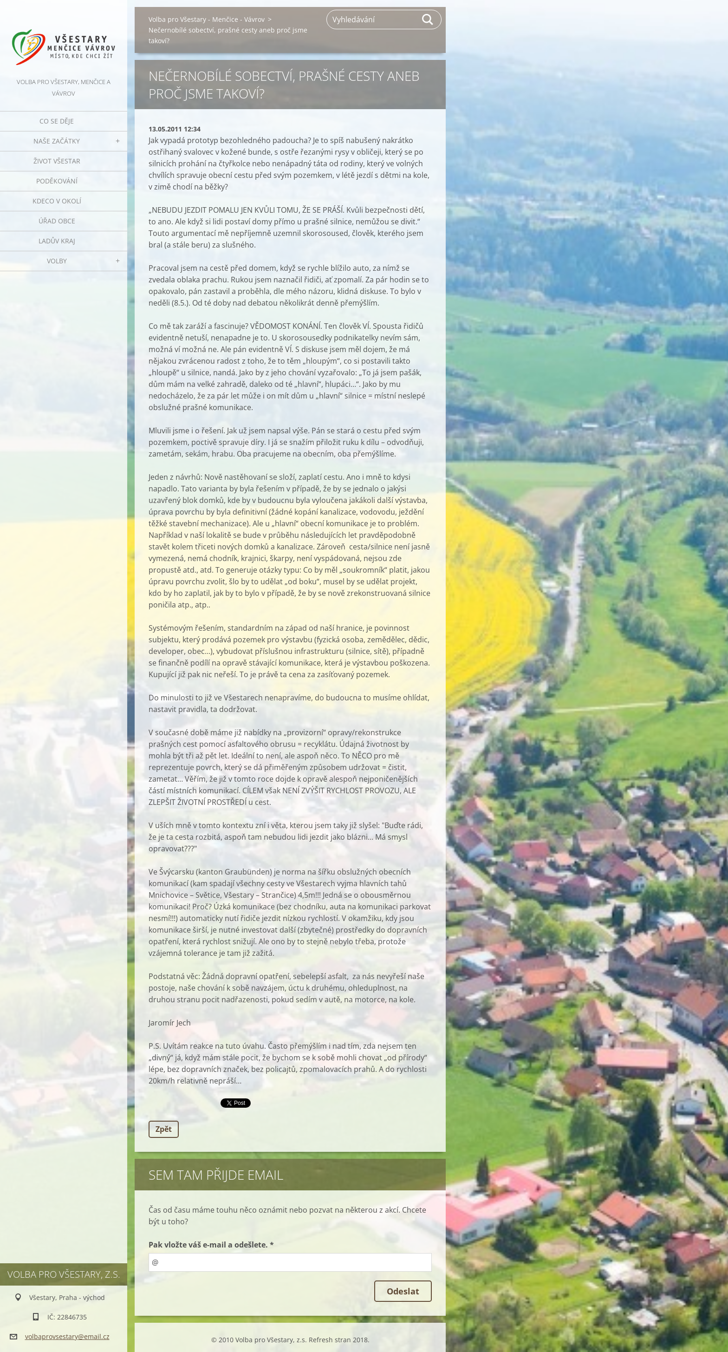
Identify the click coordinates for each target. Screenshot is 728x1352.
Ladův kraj (57, 240)
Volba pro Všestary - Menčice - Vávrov (207, 19)
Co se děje (56, 121)
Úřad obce (57, 220)
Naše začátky (56, 141)
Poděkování (57, 180)
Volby (57, 260)
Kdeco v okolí (56, 200)
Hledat (428, 19)
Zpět (164, 1129)
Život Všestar (56, 161)
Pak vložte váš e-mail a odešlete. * (211, 1245)
